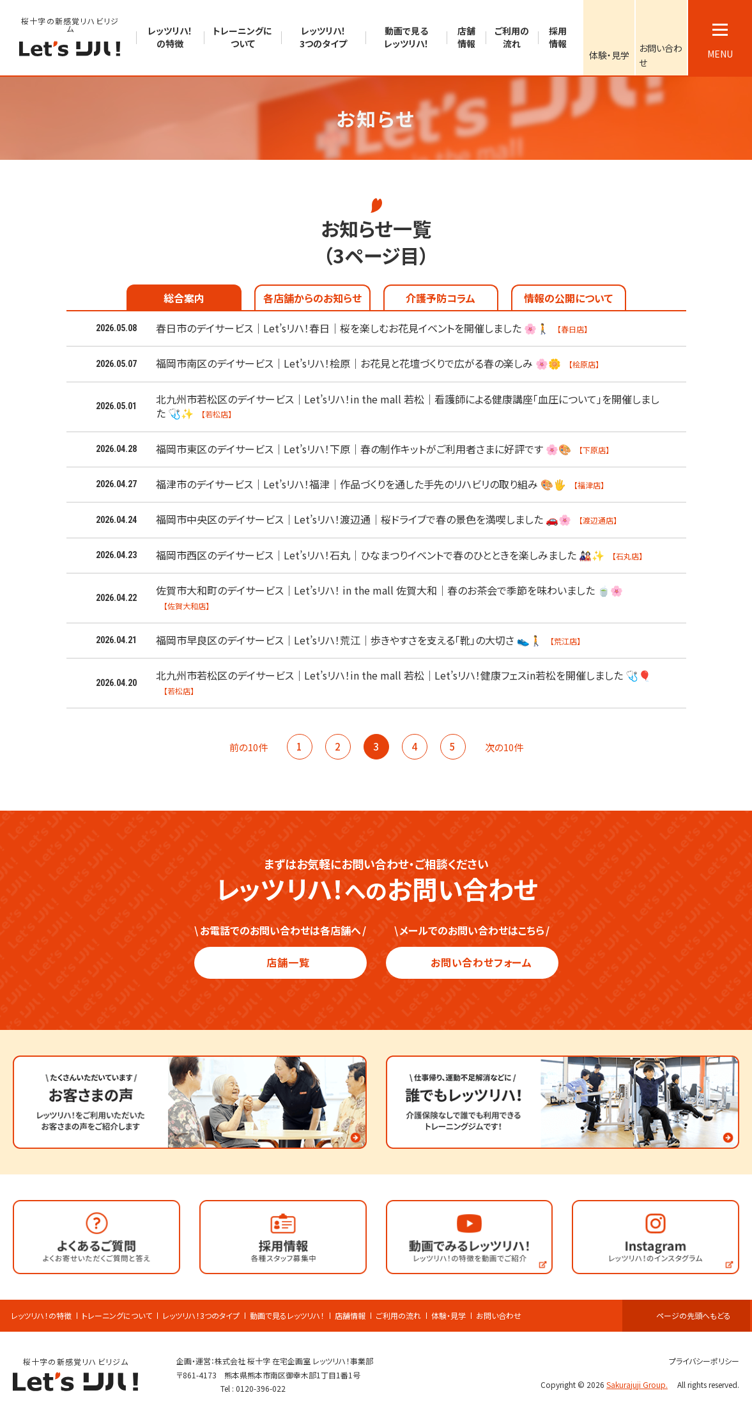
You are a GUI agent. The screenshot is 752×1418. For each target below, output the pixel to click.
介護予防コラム (440, 298)
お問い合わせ (498, 1316)
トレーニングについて (117, 1316)
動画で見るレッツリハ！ (287, 1316)
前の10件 (242, 747)
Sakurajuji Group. (640, 1384)
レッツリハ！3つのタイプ (201, 1316)
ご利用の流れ (398, 1316)
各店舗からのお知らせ (312, 298)
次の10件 (510, 747)
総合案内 (184, 298)
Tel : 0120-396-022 (253, 1388)
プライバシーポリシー (698, 1360)
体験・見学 (448, 1316)
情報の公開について (568, 298)
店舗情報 (350, 1316)
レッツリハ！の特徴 (41, 1316)
